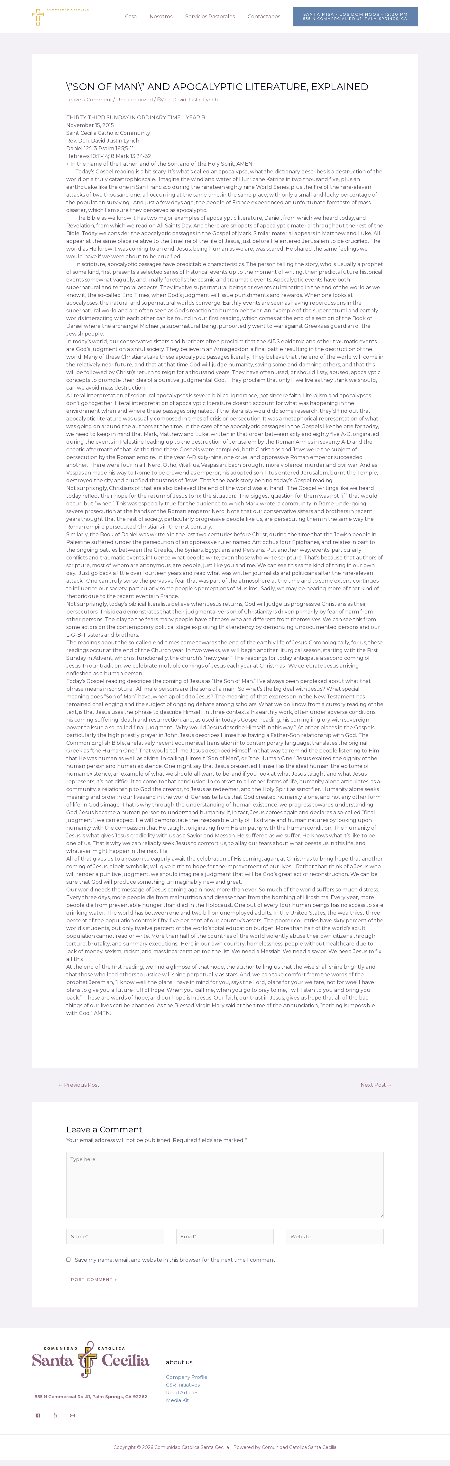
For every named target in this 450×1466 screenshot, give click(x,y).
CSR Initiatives (183, 1391)
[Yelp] (55, 1421)
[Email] (72, 1421)
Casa (140, 17)
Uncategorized (136, 100)
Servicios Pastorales (214, 17)
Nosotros (167, 17)
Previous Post (80, 1085)
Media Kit (177, 1406)
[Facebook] (38, 1421)
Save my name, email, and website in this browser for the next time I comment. (175, 1266)
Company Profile (186, 1383)
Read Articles (182, 1398)
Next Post (375, 1085)
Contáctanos (265, 17)
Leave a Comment (89, 100)
